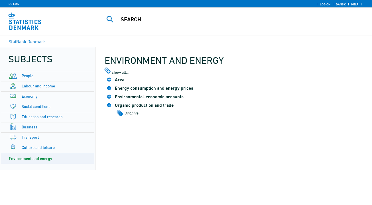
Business (29, 126)
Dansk (341, 4)
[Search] (228, 19)
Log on (325, 4)
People (27, 75)
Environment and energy (30, 158)
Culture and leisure (38, 147)
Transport (30, 137)
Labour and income (38, 85)
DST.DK (14, 4)
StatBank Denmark (27, 41)
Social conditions (36, 106)
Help (355, 4)
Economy (30, 96)
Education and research (42, 116)
